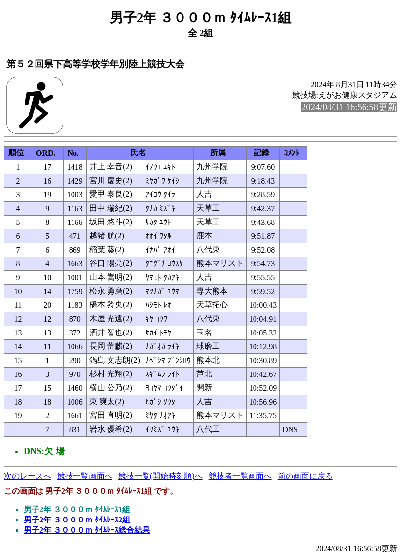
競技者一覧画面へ (240, 476)
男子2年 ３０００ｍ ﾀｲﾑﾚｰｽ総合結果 (87, 530)
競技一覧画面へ (84, 476)
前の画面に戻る (305, 476)
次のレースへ (27, 476)
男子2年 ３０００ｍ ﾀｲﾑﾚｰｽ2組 (77, 520)
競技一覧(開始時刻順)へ (160, 476)
